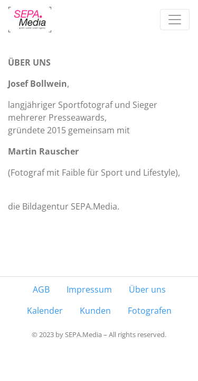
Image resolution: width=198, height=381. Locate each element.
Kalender (45, 310)
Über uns (147, 289)
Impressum (89, 289)
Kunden (95, 310)
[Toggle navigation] (175, 19)
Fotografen (150, 310)
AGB (41, 289)
